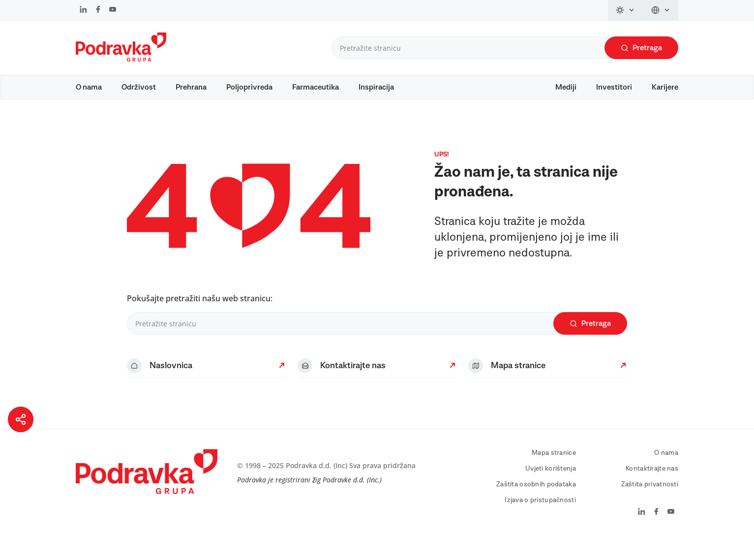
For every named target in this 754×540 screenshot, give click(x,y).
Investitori (614, 87)
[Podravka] (121, 59)
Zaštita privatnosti (649, 484)
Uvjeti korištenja (550, 468)
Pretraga (641, 48)
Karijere (665, 87)
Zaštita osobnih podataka (536, 484)
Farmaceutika (315, 87)
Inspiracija (376, 87)
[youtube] (112, 10)
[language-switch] (660, 10)
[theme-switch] (625, 10)
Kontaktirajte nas (652, 468)
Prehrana (191, 87)
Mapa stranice (554, 452)
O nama (89, 87)
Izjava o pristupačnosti (540, 500)
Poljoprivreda (249, 87)
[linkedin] (83, 10)
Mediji (565, 87)
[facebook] (98, 10)
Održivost (138, 87)
